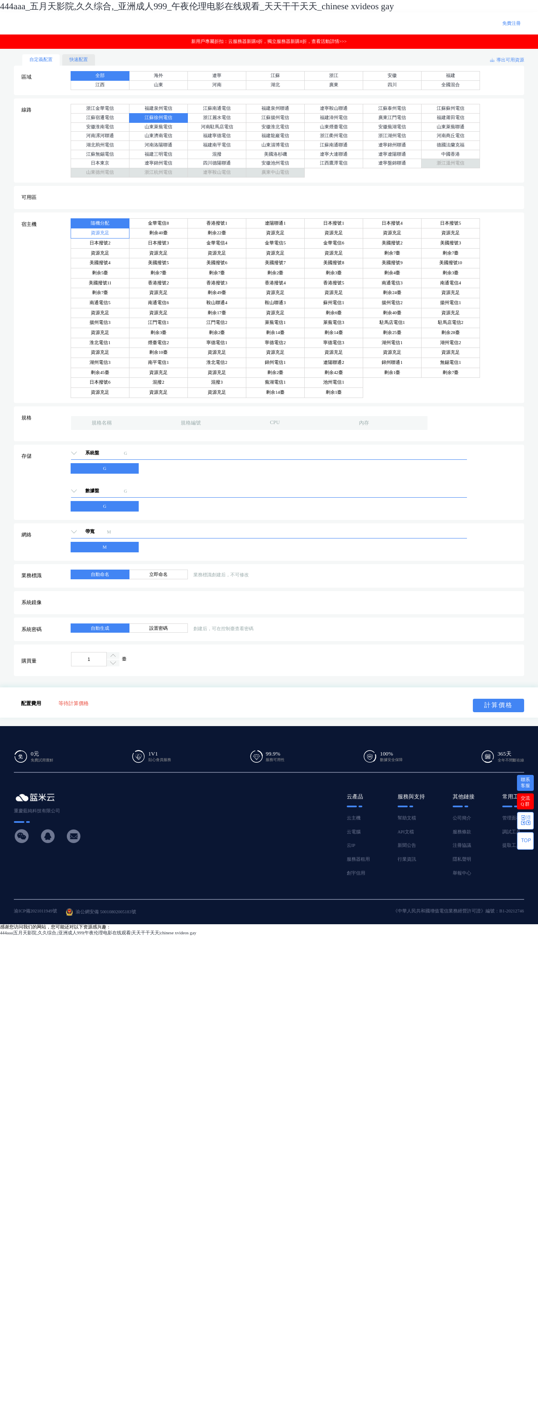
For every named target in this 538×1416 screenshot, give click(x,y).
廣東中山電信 (275, 172)
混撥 (217, 154)
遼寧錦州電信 (158, 163)
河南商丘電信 (450, 135)
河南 (217, 84)
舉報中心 (462, 873)
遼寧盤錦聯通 (392, 163)
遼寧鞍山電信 (217, 172)
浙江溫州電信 (450, 163)
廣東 (333, 84)
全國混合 (450, 84)
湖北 (275, 84)
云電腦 (354, 832)
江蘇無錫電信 (100, 154)
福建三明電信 (158, 154)
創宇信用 (356, 873)
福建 (450, 75)
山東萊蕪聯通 (450, 127)
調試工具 (511, 832)
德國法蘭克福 (450, 145)
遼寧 (217, 75)
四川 (392, 84)
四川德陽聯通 (217, 163)
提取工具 (511, 845)
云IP (351, 845)
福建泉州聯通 (275, 108)
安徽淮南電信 (100, 127)
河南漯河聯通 (100, 135)
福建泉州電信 (158, 108)
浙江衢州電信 (334, 135)
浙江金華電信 (100, 108)
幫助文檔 (407, 818)
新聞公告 (407, 845)
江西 (100, 84)
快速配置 (78, 59)
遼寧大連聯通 (334, 154)
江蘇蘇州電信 (450, 108)
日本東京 (100, 163)
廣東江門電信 (392, 117)
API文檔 (406, 832)
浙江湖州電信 (392, 135)
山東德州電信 (100, 172)
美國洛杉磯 (275, 154)
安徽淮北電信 (275, 127)
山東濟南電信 (158, 135)
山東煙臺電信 (334, 127)
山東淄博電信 (275, 145)
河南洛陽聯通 (158, 145)
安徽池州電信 (275, 163)
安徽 (392, 75)
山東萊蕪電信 (158, 127)
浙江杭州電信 (158, 172)
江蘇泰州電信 (392, 108)
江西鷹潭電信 (334, 163)
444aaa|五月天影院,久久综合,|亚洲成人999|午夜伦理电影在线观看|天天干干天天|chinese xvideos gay (98, 933)
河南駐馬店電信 (217, 127)
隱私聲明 (462, 859)
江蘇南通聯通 (334, 145)
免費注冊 (511, 23)
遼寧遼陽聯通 (392, 154)
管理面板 (511, 818)
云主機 (354, 818)
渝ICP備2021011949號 (35, 911)
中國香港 (450, 154)
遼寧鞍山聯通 (334, 108)
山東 (158, 84)
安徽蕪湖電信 (392, 127)
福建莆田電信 (450, 117)
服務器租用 (358, 859)
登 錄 (488, 23)
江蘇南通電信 (217, 108)
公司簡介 (462, 818)
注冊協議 (462, 845)
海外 (158, 75)
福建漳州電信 (334, 117)
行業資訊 (407, 859)
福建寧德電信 (217, 135)
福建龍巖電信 (275, 135)
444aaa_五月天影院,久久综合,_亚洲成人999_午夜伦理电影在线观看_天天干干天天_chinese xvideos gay (197, 6)
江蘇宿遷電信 (100, 117)
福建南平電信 (217, 145)
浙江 (333, 75)
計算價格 (498, 705)
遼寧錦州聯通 (392, 145)
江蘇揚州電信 (275, 117)
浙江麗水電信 (217, 117)
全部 (100, 75)
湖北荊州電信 (100, 145)
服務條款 (462, 832)
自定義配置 (41, 59)
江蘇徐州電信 (158, 117)
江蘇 (275, 75)
